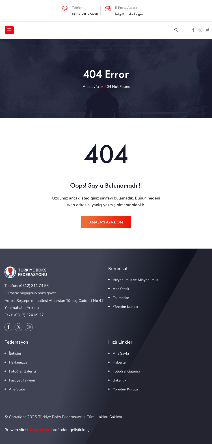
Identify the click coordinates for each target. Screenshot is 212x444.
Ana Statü (121, 288)
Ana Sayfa (121, 353)
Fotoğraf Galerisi (22, 371)
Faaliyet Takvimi (22, 380)
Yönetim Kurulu (125, 306)
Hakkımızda (18, 362)
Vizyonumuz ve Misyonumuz (135, 279)
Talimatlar (121, 297)
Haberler (120, 362)
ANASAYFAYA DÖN (106, 222)
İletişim (15, 353)
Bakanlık (119, 380)
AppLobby (39, 430)
